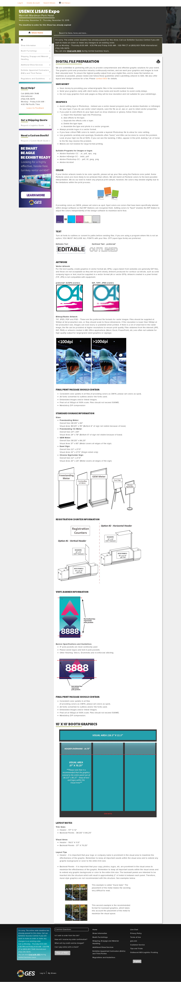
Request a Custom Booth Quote (35, 141)
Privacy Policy (136, 933)
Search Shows (49, 3)
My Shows (52, 973)
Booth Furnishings (29, 51)
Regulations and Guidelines (33, 79)
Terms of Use (135, 937)
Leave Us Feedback (35, 108)
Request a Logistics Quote (32, 125)
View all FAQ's (62, 953)
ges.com (133, 941)
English (137, 961)
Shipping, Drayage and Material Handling (34, 57)
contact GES (101, 78)
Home (95, 930)
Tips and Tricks (136, 949)
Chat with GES (74, 51)
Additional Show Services (32, 65)
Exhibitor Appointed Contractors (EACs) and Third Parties (35, 71)
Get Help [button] (64, 3)
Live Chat (134, 930)
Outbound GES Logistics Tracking (144, 952)
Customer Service (137, 945)
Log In (20, 3)
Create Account (33, 3)
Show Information (28, 45)
